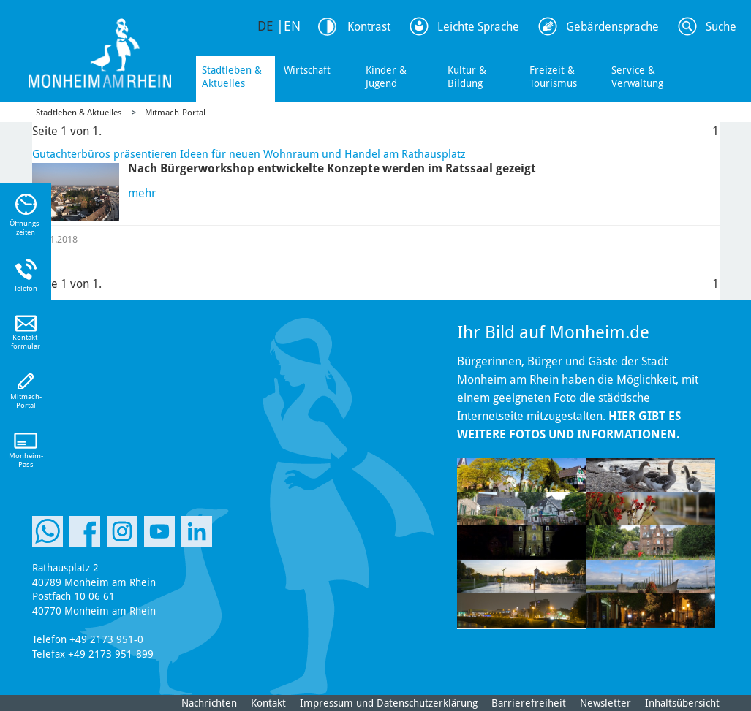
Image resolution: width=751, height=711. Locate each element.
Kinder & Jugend (386, 76)
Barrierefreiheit (528, 703)
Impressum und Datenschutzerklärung (389, 703)
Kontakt (268, 703)
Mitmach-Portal (175, 112)
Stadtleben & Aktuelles (232, 76)
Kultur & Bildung (467, 76)
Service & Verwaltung (637, 76)
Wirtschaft (307, 70)
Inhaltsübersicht (682, 703)
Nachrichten (209, 703)
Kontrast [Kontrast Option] (368, 27)
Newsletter (605, 703)
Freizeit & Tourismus (553, 76)
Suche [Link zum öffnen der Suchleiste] (721, 27)
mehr (142, 193)
